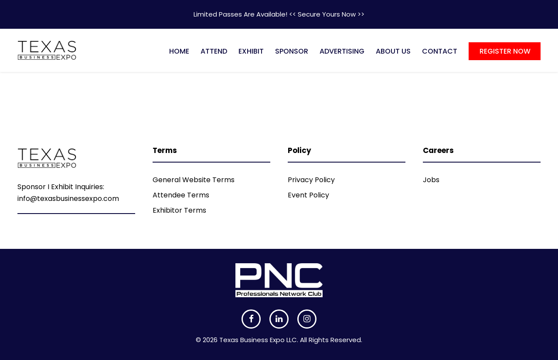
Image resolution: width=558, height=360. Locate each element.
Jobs (431, 180)
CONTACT (439, 51)
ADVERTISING (342, 51)
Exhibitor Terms (179, 210)
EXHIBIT (251, 51)
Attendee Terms (181, 195)
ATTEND (214, 51)
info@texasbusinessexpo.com (68, 199)
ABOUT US (393, 51)
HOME (179, 51)
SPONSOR (291, 51)
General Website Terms (194, 180)
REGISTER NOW (505, 51)
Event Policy (308, 195)
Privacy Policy (311, 180)
